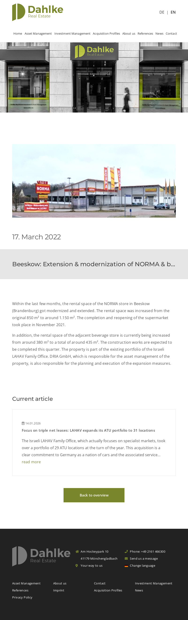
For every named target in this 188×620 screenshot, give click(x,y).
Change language (140, 565)
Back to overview (94, 495)
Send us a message (141, 558)
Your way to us (89, 565)
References (145, 33)
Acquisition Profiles (106, 33)
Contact (171, 33)
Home (17, 33)
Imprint (58, 590)
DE (161, 12)
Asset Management (38, 33)
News (159, 33)
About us (128, 33)
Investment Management (72, 33)
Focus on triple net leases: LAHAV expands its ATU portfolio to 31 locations (88, 430)
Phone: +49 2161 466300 (145, 551)
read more (31, 461)
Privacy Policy (22, 597)
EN (173, 12)
